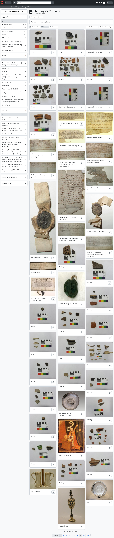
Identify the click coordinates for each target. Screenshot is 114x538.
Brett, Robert (14, 105)
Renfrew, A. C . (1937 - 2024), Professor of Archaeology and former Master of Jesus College (14, 152)
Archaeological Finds (14, 28)
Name (4, 110)
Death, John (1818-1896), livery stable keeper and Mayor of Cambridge (14, 144)
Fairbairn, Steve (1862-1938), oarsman (14, 138)
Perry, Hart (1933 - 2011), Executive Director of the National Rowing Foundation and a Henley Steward (14, 159)
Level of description (9, 177)
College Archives (14, 24)
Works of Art (14, 38)
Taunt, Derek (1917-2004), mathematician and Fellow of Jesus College (14, 91)
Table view (54, 27)
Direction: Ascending (105, 27)
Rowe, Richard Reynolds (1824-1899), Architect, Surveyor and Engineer (14, 77)
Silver (14, 35)
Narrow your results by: (14, 11)
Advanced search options (40, 22)
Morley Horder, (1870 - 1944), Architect (14, 171)
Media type (6, 183)
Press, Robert (14, 82)
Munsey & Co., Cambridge (14, 96)
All (3, 21)
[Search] (34, 2)
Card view (45, 27)
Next (88, 535)
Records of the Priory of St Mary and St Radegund (14, 46)
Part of (4, 17)
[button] (97, 3)
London (14, 72)
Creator (5, 55)
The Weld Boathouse (14, 134)
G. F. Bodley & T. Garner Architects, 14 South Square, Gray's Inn (14, 101)
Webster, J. (14, 86)
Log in (109, 3)
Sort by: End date (92, 27)
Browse (7, 3)
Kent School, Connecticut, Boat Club (14, 119)
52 (84, 535)
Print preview (34, 27)
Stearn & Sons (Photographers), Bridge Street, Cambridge (14, 64)
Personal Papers (14, 31)
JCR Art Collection (14, 50)
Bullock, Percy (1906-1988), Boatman (14, 124)
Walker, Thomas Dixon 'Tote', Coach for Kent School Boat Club (14, 129)
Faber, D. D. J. (14, 68)
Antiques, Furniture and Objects (14, 41)
